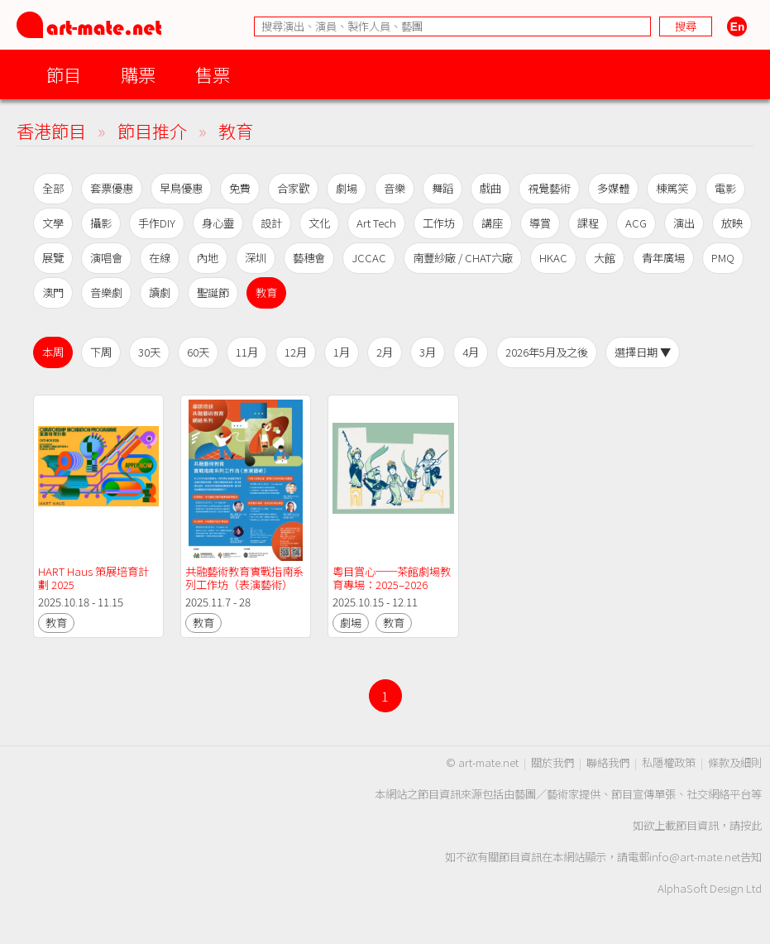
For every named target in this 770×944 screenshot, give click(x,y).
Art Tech (376, 223)
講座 (492, 223)
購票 (138, 74)
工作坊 (439, 223)
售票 (212, 74)
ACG (636, 223)
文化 (319, 223)
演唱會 (106, 258)
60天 (198, 352)
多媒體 (613, 188)
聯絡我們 (607, 762)
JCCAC (369, 258)
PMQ (722, 258)
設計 (271, 223)
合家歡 (293, 188)
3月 (427, 352)
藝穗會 (309, 258)
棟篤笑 (672, 188)
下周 (101, 352)
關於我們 (552, 762)
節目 (63, 74)
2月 (384, 352)
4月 (470, 352)
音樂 (394, 188)
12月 (296, 352)
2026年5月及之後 (546, 352)
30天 (149, 352)
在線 (159, 258)
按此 (751, 825)
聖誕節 (213, 292)
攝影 (101, 223)
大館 (604, 258)
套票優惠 (111, 188)
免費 (240, 188)
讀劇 (159, 292)
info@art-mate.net (694, 857)
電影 (725, 188)
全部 (53, 188)
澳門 (53, 292)
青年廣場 (663, 258)
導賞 (540, 223)
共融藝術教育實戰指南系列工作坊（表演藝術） (244, 577)
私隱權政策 (669, 762)
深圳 (255, 258)
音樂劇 (106, 292)
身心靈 (218, 223)
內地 (207, 258)
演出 (684, 223)
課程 (588, 223)
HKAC (553, 258)
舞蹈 (442, 188)
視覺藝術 (549, 188)
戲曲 (490, 188)
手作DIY (156, 223)
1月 (341, 352)
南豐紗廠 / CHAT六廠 (463, 258)
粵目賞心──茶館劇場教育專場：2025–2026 (391, 577)
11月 (247, 352)
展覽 (53, 258)
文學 (53, 223)
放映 (732, 223)
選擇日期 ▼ (643, 352)
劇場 (346, 188)
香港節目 (51, 130)
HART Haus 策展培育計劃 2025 (93, 577)
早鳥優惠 (181, 188)
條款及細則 (735, 762)
